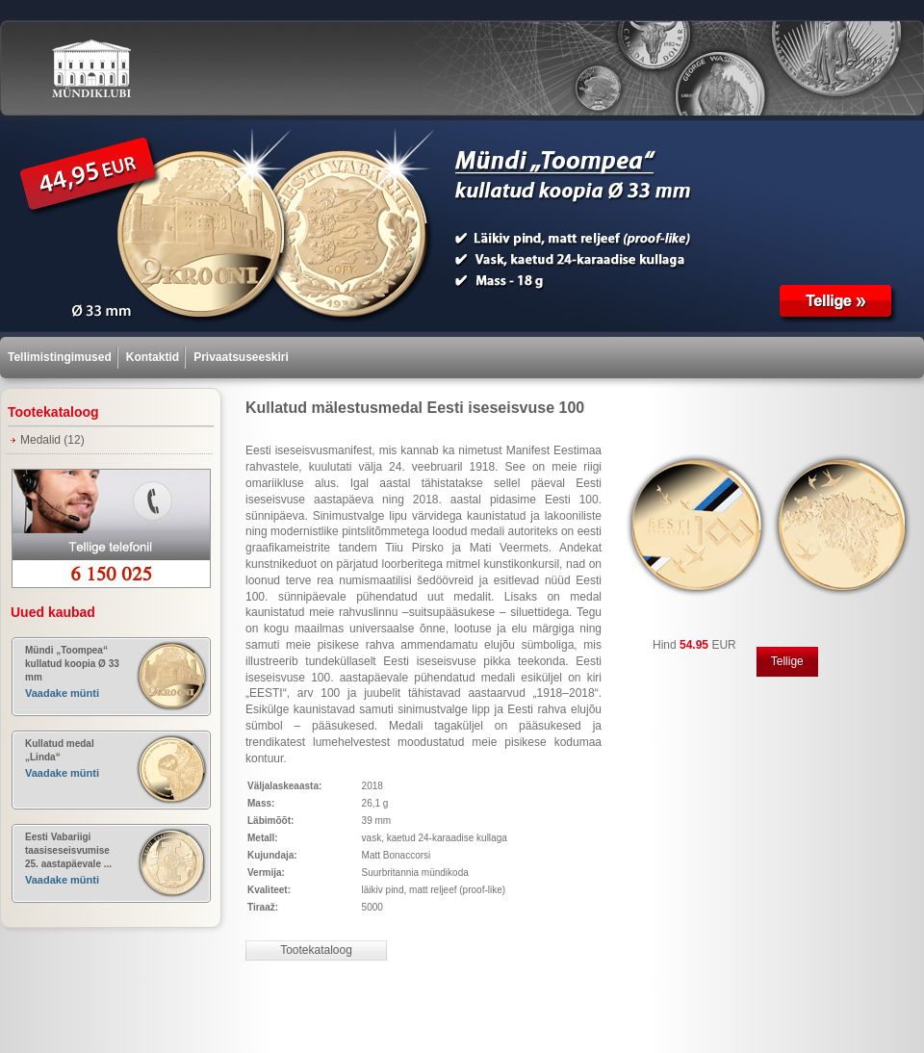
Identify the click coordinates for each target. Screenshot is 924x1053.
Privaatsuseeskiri (241, 357)
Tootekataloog (316, 950)
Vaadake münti (62, 693)
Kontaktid (152, 357)
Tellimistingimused (60, 357)
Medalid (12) (52, 440)
